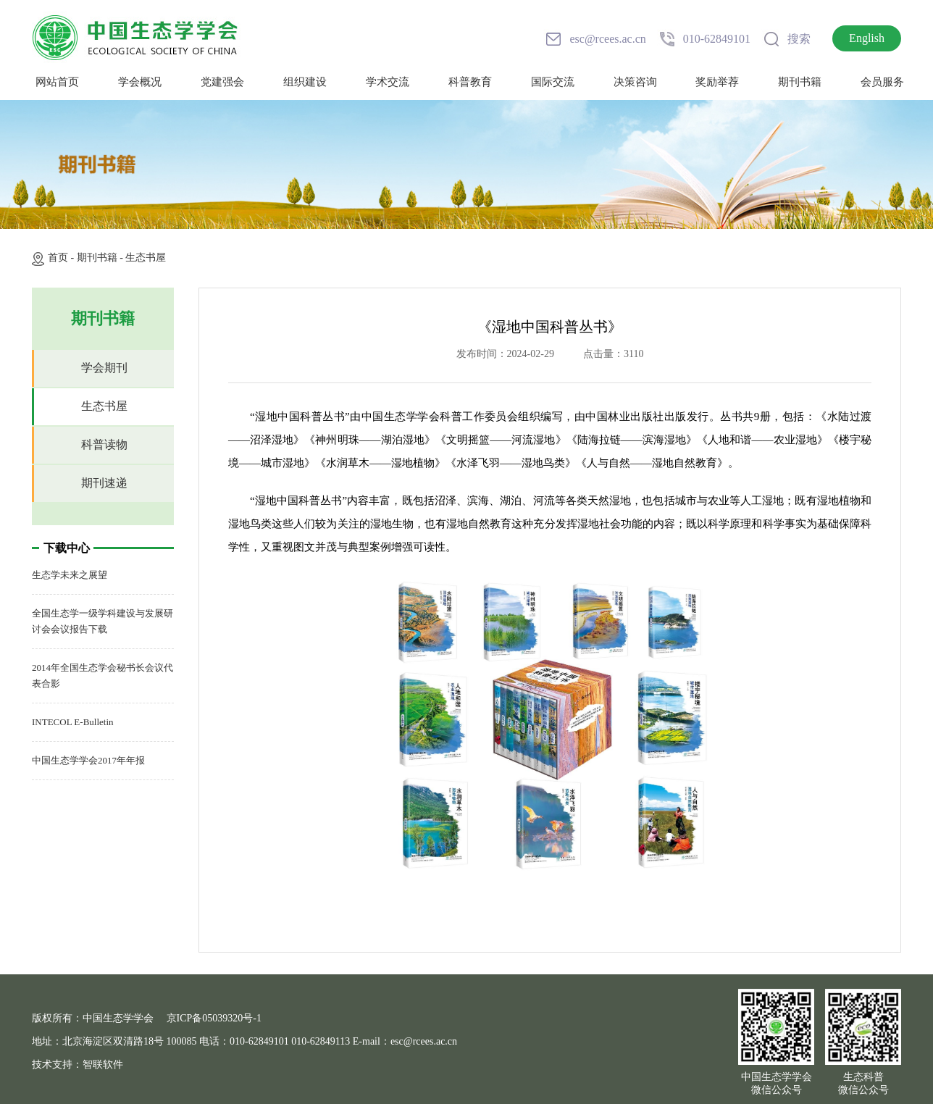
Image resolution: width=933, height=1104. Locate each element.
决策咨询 (635, 82)
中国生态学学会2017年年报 (88, 760)
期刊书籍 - (101, 257)
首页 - (62, 257)
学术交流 (387, 82)
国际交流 (552, 82)
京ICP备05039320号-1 (214, 1018)
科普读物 (104, 444)
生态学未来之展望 (69, 574)
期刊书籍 (799, 82)
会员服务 (882, 82)
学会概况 (140, 82)
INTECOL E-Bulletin (73, 721)
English (866, 38)
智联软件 (103, 1064)
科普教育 (470, 82)
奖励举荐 (717, 82)
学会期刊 (104, 367)
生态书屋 (145, 257)
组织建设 (305, 82)
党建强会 (222, 82)
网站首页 (57, 82)
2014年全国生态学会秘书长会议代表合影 (102, 675)
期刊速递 (104, 483)
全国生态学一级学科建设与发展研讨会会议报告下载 (102, 621)
